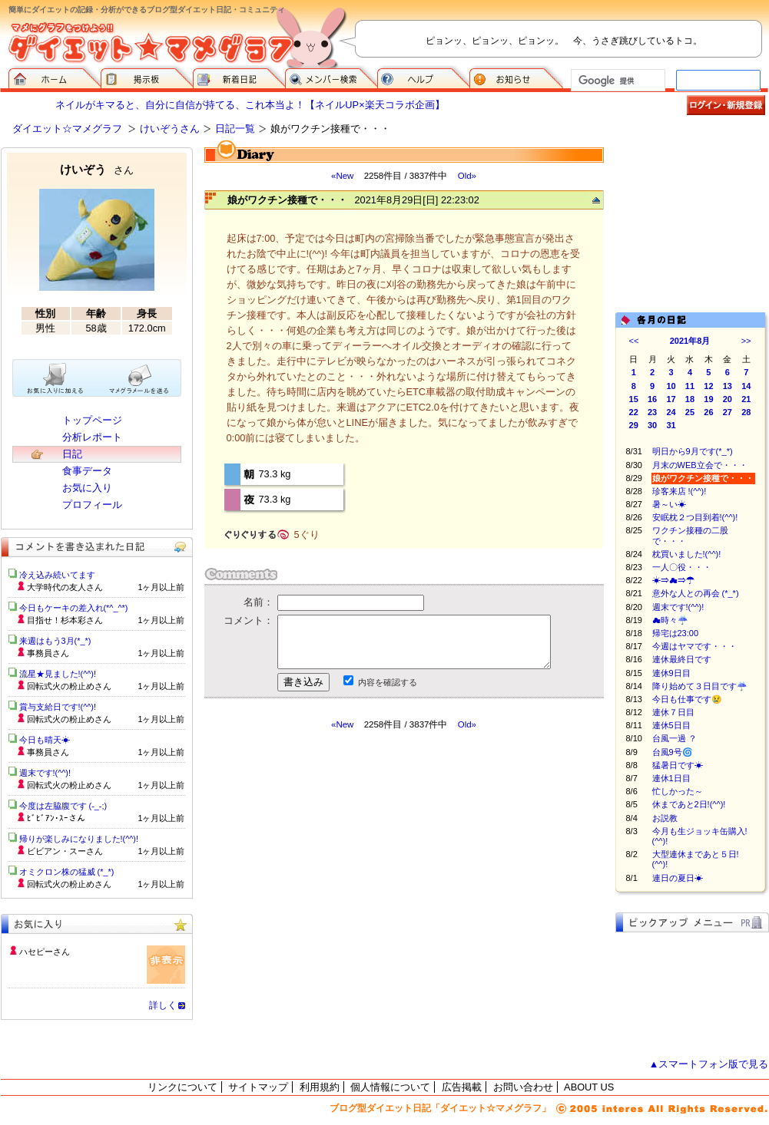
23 (652, 412)
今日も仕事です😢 (687, 699)
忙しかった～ (677, 791)
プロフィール (92, 504)
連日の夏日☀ (677, 878)
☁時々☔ (670, 620)
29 (633, 425)
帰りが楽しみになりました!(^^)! (79, 838)
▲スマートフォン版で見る (709, 1064)
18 (689, 399)
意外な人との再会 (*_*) (695, 593)
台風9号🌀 (672, 752)
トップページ (92, 420)
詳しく (163, 1005)
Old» (467, 175)
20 (727, 399)
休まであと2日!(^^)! (689, 804)
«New (342, 175)
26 (708, 412)
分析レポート (92, 437)
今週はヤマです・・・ (694, 646)
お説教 (665, 818)
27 (727, 412)
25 (689, 412)
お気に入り (87, 487)
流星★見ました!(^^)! (58, 673)
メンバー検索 (331, 76)
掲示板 (147, 76)
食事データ (87, 471)
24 (670, 412)
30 (652, 425)
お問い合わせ (523, 1087)
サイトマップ (258, 1087)
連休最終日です (681, 659)
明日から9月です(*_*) (692, 451)
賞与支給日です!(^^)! (63, 706)
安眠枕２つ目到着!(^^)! (695, 517)
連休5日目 (671, 725)
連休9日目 (671, 673)
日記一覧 (235, 128)
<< (634, 340)
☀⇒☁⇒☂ (673, 580)
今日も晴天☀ (44, 739)
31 (670, 425)
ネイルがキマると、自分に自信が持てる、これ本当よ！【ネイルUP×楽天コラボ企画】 (249, 105)
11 (689, 386)
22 (633, 412)
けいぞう (97, 169)
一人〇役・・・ (681, 567)
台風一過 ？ (674, 738)
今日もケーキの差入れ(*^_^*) (73, 607)
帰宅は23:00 (675, 633)
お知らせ (516, 76)
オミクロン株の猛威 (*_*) (66, 871)
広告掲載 (462, 1087)
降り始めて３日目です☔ (699, 686)
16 (652, 399)
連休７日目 (673, 712)
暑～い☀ (669, 504)
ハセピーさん (44, 951)
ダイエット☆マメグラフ (67, 128)
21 (746, 399)
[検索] (616, 80)
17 (670, 399)
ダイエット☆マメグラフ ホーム (54, 76)
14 (746, 386)
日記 (72, 454)
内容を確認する (387, 682)
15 (633, 399)
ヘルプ (423, 76)
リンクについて (182, 1087)
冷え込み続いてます (57, 574)
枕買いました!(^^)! (686, 554)
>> (746, 340)
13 (727, 386)
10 (670, 386)
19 (708, 399)
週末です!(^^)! (678, 607)
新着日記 (239, 76)
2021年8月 (690, 340)
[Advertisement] (692, 224)
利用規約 (320, 1087)
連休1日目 (671, 778)
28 (746, 412)
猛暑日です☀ (677, 765)
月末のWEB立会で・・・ (699, 465)
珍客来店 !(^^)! (679, 491)
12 (708, 386)
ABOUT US (589, 1087)
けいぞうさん (170, 128)
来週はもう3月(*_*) (55, 640)
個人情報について (390, 1087)
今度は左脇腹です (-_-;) (63, 805)
